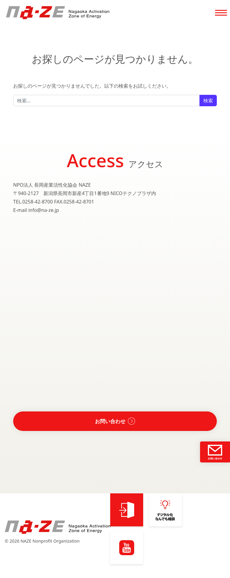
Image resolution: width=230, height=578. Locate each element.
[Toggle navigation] (221, 14)
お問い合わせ (110, 422)
